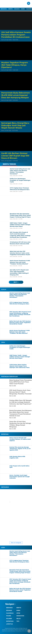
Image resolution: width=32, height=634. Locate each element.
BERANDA (4, 9)
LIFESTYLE (9, 624)
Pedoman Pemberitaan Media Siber (22, 629)
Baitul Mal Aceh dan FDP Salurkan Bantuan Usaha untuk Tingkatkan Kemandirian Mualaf (20, 322)
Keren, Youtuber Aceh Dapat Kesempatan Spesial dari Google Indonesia (19, 477)
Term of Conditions (26, 630)
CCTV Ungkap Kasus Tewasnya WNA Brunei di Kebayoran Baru (19, 303)
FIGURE (8, 616)
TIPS (17, 621)
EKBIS (23, 9)
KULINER (9, 618)
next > (16, 282)
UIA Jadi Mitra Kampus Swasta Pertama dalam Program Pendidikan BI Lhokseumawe (16, 34)
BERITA (10, 9)
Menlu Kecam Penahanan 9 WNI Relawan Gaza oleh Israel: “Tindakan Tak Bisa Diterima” (19, 332)
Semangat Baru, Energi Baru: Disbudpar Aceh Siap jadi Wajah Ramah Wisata (15, 125)
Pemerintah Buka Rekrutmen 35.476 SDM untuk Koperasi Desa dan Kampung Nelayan (15, 95)
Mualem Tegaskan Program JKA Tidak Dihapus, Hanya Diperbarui (14, 64)
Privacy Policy (19, 630)
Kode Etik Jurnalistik (6, 630)
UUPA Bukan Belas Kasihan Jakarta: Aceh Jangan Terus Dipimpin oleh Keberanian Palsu (19, 366)
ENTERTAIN (9, 621)
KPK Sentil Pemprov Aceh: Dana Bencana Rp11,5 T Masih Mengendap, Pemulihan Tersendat (20, 392)
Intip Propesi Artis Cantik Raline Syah (19, 466)
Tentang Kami (11, 629)
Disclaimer (13, 630)
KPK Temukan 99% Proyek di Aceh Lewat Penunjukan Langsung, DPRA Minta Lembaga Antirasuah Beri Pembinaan (20, 314)
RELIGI (18, 618)
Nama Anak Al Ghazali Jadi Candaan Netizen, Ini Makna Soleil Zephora (20, 439)
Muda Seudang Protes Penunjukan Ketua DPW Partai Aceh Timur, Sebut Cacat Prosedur (20, 381)
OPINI (18, 613)
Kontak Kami (5, 629)
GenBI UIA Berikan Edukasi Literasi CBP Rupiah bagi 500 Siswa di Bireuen (15, 155)
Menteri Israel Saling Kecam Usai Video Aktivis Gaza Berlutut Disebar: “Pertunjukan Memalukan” (19, 295)
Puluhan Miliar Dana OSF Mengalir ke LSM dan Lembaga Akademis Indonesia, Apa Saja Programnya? (20, 402)
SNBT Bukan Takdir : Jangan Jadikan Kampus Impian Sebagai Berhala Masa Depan (19, 357)
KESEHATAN (20, 616)
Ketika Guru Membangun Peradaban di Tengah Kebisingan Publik (19, 347)
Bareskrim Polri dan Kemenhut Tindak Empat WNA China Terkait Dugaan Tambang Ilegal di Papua (19, 571)
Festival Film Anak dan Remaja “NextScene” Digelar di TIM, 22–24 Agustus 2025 (20, 448)
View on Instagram (16, 542)
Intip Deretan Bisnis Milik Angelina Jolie (17, 457)
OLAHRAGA (10, 613)
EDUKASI (17, 9)
